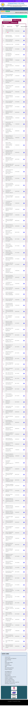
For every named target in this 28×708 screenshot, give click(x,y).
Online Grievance (8, 672)
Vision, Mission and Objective (10, 658)
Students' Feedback (9, 678)
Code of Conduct (8, 665)
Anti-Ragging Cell (8, 671)
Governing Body (8, 659)
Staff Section (24, 1)
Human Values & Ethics (9, 679)
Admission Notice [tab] (7, 20)
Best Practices (7, 674)
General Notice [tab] (16, 20)
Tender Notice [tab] (14, 22)
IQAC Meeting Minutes (9, 667)
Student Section (17, 1)
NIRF (6, 666)
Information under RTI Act (10, 683)
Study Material (8, 675)
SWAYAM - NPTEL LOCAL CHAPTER (12, 682)
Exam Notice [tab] (6, 22)
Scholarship (7, 663)
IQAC (6, 661)
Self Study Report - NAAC (10, 680)
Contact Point (7, 657)
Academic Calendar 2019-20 (10, 676)
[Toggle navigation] (2, 9)
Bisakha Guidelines (8, 669)
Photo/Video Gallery (9, 662)
